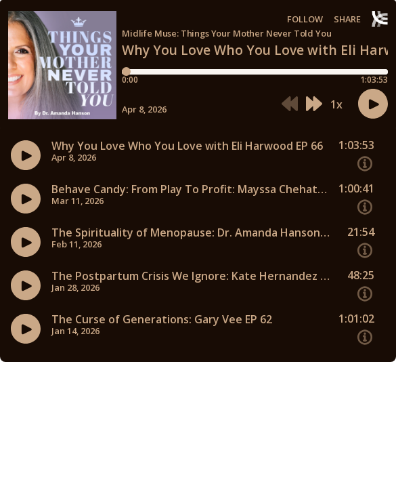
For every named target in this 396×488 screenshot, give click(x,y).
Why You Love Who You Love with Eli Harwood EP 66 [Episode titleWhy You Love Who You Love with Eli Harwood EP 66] (187, 146)
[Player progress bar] (255, 72)
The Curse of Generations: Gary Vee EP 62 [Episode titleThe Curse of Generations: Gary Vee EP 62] (161, 319)
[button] (290, 104)
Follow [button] (305, 19)
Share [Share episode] (347, 19)
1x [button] (336, 104)
